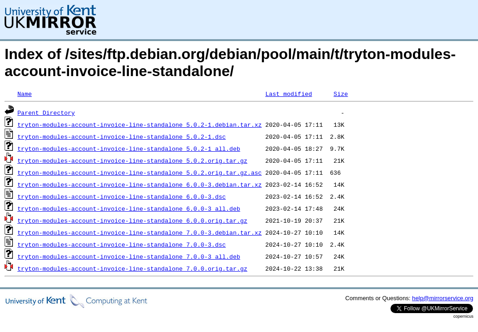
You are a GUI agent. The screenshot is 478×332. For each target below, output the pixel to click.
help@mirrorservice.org (442, 298)
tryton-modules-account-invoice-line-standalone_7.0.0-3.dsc (121, 244)
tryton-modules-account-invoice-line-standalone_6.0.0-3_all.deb (128, 208)
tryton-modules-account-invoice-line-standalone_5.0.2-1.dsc (121, 136)
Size (340, 93)
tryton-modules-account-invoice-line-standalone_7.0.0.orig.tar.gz (132, 268)
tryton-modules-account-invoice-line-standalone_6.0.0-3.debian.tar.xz (139, 184)
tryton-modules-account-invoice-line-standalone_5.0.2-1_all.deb (128, 148)
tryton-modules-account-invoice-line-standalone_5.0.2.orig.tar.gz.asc (139, 172)
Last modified (288, 93)
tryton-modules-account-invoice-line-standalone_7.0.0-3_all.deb (128, 256)
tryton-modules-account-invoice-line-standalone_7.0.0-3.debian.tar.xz (139, 232)
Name (24, 93)
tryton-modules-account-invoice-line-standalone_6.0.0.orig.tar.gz (132, 220)
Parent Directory (46, 112)
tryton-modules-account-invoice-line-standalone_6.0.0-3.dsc (121, 196)
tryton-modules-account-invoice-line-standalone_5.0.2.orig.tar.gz (132, 160)
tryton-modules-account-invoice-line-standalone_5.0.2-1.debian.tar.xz (139, 124)
